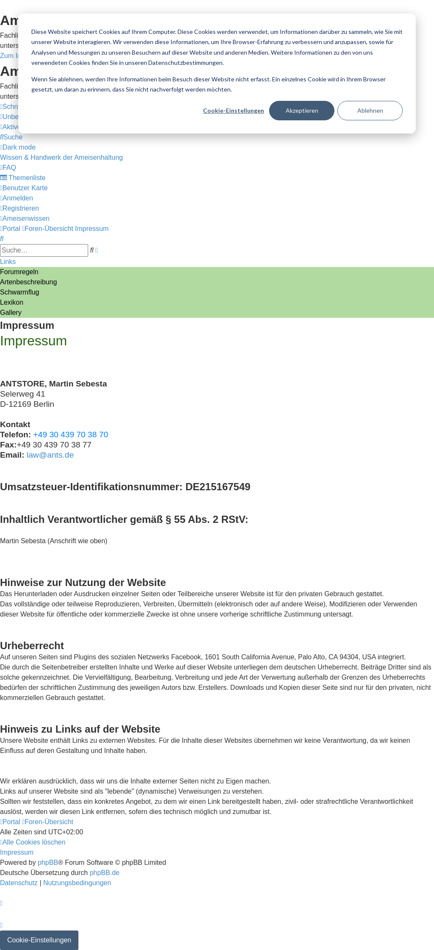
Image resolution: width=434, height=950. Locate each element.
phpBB (48, 862)
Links (8, 261)
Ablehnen (370, 110)
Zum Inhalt (16, 55)
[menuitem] (11, 137)
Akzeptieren (302, 110)
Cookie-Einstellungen (233, 110)
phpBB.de (105, 872)
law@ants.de (50, 454)
